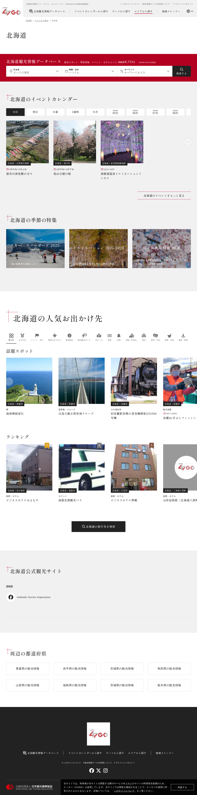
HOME (29, 21)
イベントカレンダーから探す (91, 11)
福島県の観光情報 (75, 685)
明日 (35, 112)
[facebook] (91, 770)
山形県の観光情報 (27, 685)
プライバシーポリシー (183, 4)
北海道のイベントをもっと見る (164, 195)
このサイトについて (124, 791)
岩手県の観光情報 (75, 668)
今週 (55, 112)
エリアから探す (143, 11)
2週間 (75, 112)
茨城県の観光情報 (122, 685)
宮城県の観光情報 (122, 668)
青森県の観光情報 (27, 668)
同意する (182, 787)
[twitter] (98, 770)
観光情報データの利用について (156, 4)
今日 (15, 112)
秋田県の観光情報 (169, 668)
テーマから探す (121, 11)
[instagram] (105, 770)
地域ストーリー (171, 11)
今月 (95, 112)
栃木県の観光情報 (169, 685)
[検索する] (181, 71)
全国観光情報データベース (47, 11)
